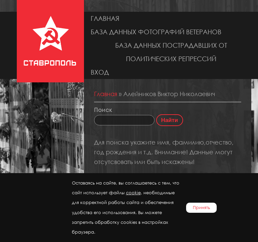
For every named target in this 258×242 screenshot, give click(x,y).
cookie (133, 193)
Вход (100, 72)
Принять (201, 207)
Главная (105, 18)
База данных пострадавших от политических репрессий (171, 52)
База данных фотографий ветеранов (156, 32)
